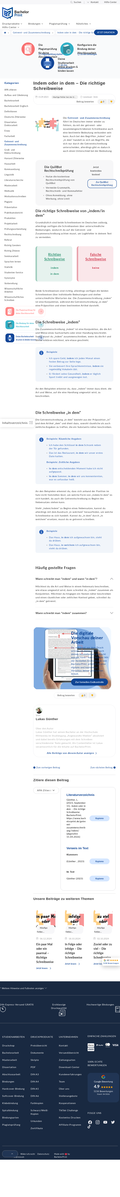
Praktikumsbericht (13, 212)
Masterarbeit (10, 185)
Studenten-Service (13, 272)
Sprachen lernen (12, 261)
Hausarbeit (9, 163)
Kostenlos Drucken (70, 1117)
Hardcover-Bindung (13, 1088)
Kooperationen (67, 1103)
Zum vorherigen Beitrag (48, 767)
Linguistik (9, 174)
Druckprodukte (10, 23)
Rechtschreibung (12, 234)
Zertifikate (37, 1128)
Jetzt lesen (42, 968)
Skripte (35, 1059)
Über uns (64, 1088)
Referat (8, 240)
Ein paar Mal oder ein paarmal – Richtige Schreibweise (45, 953)
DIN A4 (35, 1081)
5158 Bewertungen (103, 1091)
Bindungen (34, 23)
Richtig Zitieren (12, 250)
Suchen (77, 2)
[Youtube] (105, 1121)
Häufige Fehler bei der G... (64, 97)
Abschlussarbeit (11, 1074)
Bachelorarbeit (11, 100)
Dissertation (9, 1067)
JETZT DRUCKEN (106, 32)
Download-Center (69, 1067)
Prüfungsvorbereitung (15, 229)
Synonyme (9, 278)
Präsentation (10, 207)
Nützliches (82, 23)
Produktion (10, 218)
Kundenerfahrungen (70, 1074)
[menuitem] (8, 1154)
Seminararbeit (11, 256)
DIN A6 (35, 1095)
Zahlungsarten (67, 1059)
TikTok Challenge (68, 1110)
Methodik (9, 191)
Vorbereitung (11, 283)
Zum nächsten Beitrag (101, 767)
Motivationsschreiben (15, 196)
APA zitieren (10, 89)
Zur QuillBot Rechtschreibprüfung (102, 183)
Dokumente (37, 1052)
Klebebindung (10, 1103)
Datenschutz (43, 1154)
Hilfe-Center (110, 2)
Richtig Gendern (12, 245)
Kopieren (99, 818)
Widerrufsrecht (27, 1154)
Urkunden (36, 1121)
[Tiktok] (89, 1126)
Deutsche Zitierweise (15, 117)
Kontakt (95, 2)
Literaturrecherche (13, 180)
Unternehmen (68, 1036)
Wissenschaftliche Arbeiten (13, 290)
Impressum (19, 1157)
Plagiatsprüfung (58, 23)
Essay (7, 130)
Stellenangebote (68, 1095)
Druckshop (8, 1045)
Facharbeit (9, 136)
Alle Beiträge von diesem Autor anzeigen (70, 753)
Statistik (8, 267)
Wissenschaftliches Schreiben (14, 298)
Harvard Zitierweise (14, 158)
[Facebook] (90, 1121)
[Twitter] (113, 1121)
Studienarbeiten (13, 1036)
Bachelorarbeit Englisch (16, 106)
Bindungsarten (10, 1117)
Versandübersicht (69, 1052)
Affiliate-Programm (70, 1124)
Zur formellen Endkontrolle (89, 682)
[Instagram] (97, 1121)
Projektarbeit (10, 223)
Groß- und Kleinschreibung (12, 151)
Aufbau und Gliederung (16, 95)
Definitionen (10, 111)
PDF (33, 1067)
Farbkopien (37, 1103)
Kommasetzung (12, 169)
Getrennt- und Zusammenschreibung (15, 143)
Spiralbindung (10, 1110)
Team (62, 1081)
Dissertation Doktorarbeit (11, 124)
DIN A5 (35, 1088)
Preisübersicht (39, 1045)
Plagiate (8, 202)
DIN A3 (35, 1074)
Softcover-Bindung (13, 1095)
